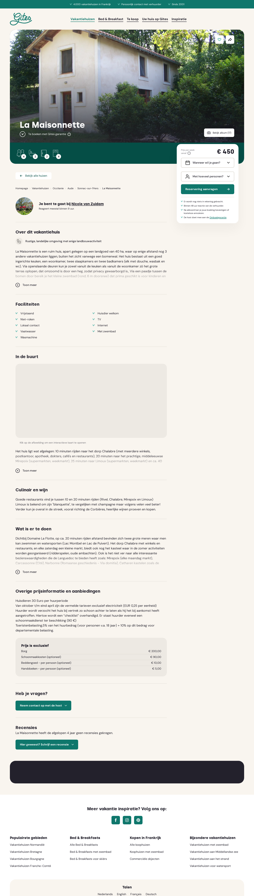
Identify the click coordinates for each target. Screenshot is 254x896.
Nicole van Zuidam (87, 204)
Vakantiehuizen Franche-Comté (30, 866)
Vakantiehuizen (40, 188)
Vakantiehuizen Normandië (27, 845)
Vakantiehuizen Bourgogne (27, 859)
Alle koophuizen (140, 845)
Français (135, 894)
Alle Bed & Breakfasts (84, 845)
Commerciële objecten (144, 859)
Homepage (22, 188)
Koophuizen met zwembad (147, 852)
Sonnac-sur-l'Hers (87, 188)
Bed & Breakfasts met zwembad (90, 852)
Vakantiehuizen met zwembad (209, 845)
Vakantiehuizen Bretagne (26, 852)
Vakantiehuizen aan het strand (209, 859)
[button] (91, 401)
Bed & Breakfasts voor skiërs (88, 859)
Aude (71, 188)
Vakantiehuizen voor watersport (210, 866)
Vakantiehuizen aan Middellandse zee (214, 852)
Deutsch (151, 894)
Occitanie (58, 188)
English (121, 894)
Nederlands (105, 894)
